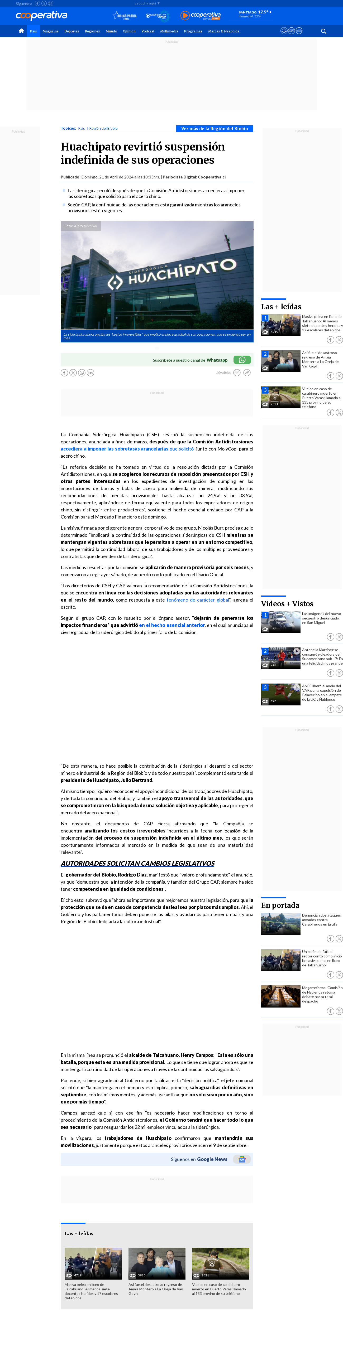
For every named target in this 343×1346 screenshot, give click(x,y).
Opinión (129, 31)
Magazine (51, 31)
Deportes (71, 31)
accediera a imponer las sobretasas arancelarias (114, 449)
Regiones (92, 31)
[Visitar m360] (291, 35)
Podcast (147, 31)
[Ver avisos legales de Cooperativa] (284, 35)
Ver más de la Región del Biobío (214, 128)
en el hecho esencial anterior (171, 625)
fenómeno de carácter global (198, 600)
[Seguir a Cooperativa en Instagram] (50, 3)
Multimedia (169, 31)
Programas (193, 31)
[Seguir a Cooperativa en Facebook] (37, 3)
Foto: (69, 226)
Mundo (111, 31)
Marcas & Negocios (223, 31)
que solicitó (180, 449)
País (33, 31)
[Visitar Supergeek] (299, 35)
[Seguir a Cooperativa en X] (44, 3)
